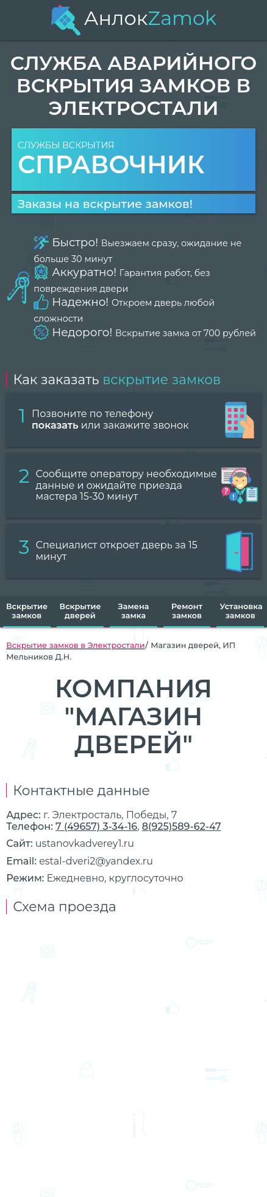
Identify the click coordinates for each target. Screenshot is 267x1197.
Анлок (133, 18)
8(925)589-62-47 (181, 826)
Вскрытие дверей (80, 611)
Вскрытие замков (27, 611)
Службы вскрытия (133, 159)
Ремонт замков (186, 611)
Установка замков (240, 611)
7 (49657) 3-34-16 (96, 826)
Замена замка (133, 611)
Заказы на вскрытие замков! (105, 203)
